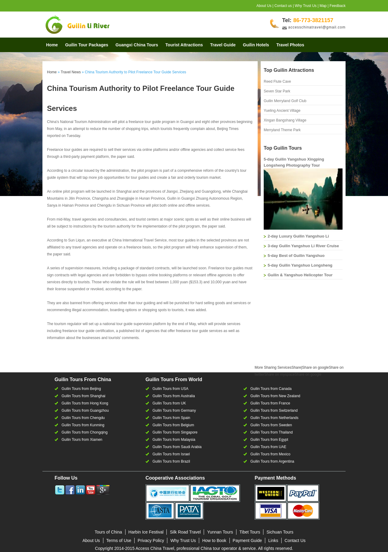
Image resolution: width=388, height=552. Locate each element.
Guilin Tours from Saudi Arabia (177, 447)
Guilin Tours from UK (169, 403)
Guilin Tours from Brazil (171, 461)
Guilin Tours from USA (170, 389)
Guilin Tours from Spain (171, 418)
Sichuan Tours (279, 532)
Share (278, 367)
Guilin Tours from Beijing (81, 389)
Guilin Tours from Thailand (271, 432)
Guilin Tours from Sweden (271, 425)
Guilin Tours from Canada (271, 389)
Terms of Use (118, 540)
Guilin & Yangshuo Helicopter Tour (300, 275)
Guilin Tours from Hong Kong (85, 403)
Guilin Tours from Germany (174, 410)
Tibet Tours (249, 532)
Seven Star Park (277, 91)
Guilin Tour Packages (86, 44)
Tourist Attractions (184, 44)
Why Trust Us (305, 6)
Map (322, 6)
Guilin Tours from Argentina (272, 461)
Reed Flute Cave (277, 81)
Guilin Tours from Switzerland (274, 410)
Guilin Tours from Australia (173, 396)
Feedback (337, 6)
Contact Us (295, 540)
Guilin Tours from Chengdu (83, 418)
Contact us (283, 6)
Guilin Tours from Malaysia (173, 439)
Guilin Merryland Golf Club (285, 101)
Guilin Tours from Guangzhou (85, 410)
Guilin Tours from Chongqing (85, 432)
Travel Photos (290, 44)
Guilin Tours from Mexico (270, 454)
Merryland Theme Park (282, 130)
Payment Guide (247, 540)
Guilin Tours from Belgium (173, 425)
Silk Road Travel (185, 532)
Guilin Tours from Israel (171, 454)
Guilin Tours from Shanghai (83, 396)
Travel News (71, 72)
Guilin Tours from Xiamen (82, 439)
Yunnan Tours (220, 532)
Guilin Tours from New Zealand (275, 396)
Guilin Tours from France (270, 403)
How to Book (214, 540)
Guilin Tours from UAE (268, 447)
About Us (263, 6)
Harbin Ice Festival (146, 532)
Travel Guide (223, 44)
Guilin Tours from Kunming (83, 425)
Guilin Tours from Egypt (269, 439)
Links (273, 540)
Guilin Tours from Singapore (175, 432)
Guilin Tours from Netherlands (274, 418)
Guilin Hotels (256, 44)
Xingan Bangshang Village (285, 120)
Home (52, 44)
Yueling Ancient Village (282, 110)
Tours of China (108, 532)
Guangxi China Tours (136, 44)
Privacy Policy (151, 540)
